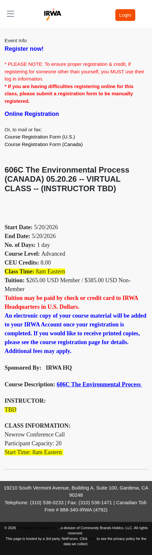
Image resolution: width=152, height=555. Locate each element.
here (92, 539)
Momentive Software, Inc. (38, 528)
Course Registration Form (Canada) (44, 144)
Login (125, 15)
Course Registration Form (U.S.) (40, 136)
